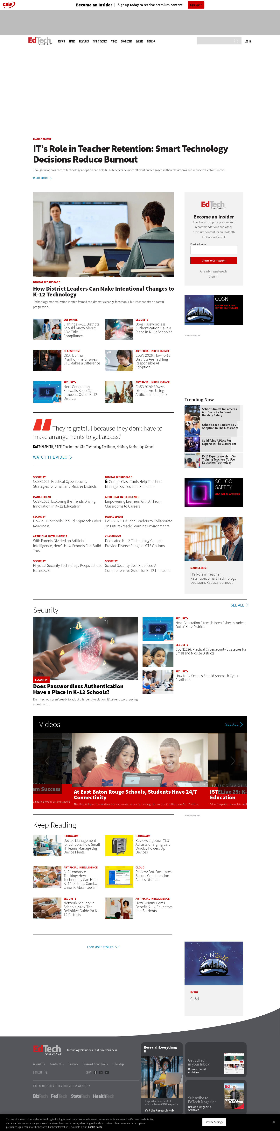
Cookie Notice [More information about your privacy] (95, 1127)
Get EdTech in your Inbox (198, 1062)
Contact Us (57, 1064)
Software (71, 320)
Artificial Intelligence (153, 351)
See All (237, 605)
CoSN (221, 299)
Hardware (71, 836)
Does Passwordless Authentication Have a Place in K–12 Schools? (78, 689)
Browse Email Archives (197, 1071)
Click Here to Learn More (227, 494)
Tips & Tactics (100, 41)
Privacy (73, 1064)
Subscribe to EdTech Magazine (202, 1100)
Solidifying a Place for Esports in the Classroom (219, 442)
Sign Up (194, 5)
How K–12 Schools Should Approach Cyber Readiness (207, 677)
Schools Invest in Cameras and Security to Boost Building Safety (219, 412)
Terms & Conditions (95, 1064)
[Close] (274, 1122)
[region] (140, 1122)
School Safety (225, 484)
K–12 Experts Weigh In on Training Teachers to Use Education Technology (219, 459)
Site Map (118, 1064)
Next (227, 771)
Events (139, 41)
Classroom (72, 351)
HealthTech (103, 1096)
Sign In (214, 276)
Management (42, 139)
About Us (39, 1064)
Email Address (198, 244)
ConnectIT (126, 41)
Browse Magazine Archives (199, 1108)
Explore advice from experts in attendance (226, 306)
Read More (43, 178)
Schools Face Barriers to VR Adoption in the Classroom (220, 426)
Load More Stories (100, 948)
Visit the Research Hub (159, 1110)
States (72, 41)
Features (84, 41)
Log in (247, 41)
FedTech (59, 1096)
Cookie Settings (214, 1122)
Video (114, 41)
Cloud (140, 867)
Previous (52, 771)
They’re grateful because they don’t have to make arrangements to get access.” (98, 432)
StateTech (80, 1096)
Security (142, 320)
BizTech (40, 1096)
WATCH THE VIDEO (53, 457)
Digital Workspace (46, 282)
